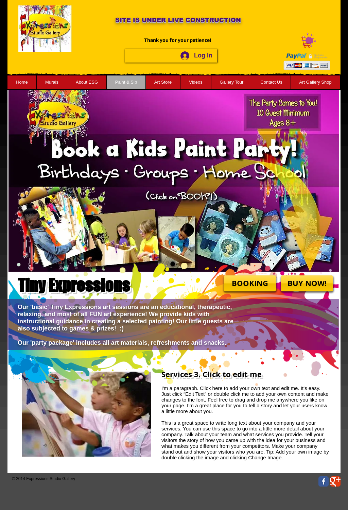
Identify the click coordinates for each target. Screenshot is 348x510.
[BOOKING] (250, 283)
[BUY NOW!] (307, 283)
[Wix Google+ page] (335, 481)
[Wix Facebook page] (323, 481)
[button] (307, 42)
